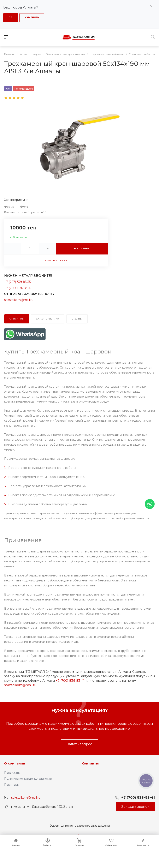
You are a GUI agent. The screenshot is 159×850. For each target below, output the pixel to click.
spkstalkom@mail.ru (18, 300)
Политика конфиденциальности (28, 778)
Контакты (90, 763)
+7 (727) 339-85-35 (17, 282)
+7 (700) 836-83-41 (18, 288)
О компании (14, 763)
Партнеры (11, 784)
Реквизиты (12, 772)
